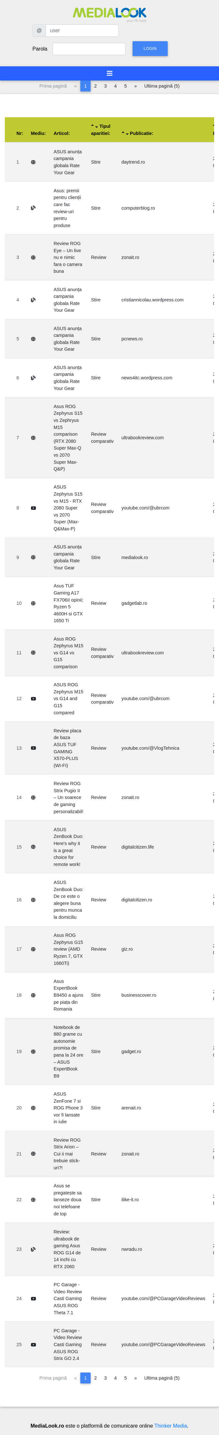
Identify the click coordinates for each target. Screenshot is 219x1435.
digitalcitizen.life (138, 847)
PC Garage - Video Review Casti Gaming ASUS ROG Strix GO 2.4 (68, 1344)
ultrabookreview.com (143, 437)
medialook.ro (135, 557)
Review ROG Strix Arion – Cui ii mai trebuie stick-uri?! (67, 1153)
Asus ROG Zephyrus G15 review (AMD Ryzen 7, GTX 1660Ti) (68, 949)
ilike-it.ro (130, 1199)
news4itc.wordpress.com (147, 377)
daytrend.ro (133, 162)
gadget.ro (131, 1051)
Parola (40, 49)
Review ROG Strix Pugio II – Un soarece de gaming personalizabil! (68, 797)
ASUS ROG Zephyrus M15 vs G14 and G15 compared (68, 698)
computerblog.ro (138, 208)
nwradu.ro (132, 1249)
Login (150, 48)
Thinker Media (170, 1426)
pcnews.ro (132, 338)
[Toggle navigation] (109, 73)
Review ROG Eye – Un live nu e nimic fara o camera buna (68, 257)
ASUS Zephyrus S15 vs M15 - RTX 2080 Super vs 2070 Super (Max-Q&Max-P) (68, 507)
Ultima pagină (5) (162, 86)
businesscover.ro (139, 995)
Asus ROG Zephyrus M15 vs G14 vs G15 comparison (68, 652)
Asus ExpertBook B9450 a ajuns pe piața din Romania (68, 995)
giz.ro (127, 949)
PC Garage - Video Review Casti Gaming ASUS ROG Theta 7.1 (68, 1298)
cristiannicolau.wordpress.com (153, 299)
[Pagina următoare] (135, 86)
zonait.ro (130, 257)
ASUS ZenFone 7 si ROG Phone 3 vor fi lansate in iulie (68, 1107)
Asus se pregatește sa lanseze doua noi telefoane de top (68, 1199)
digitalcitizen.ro (137, 899)
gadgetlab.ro (134, 603)
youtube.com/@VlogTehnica (150, 748)
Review (98, 257)
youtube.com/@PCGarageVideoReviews (163, 1298)
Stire (96, 162)
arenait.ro (131, 1107)
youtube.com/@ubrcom (146, 507)
